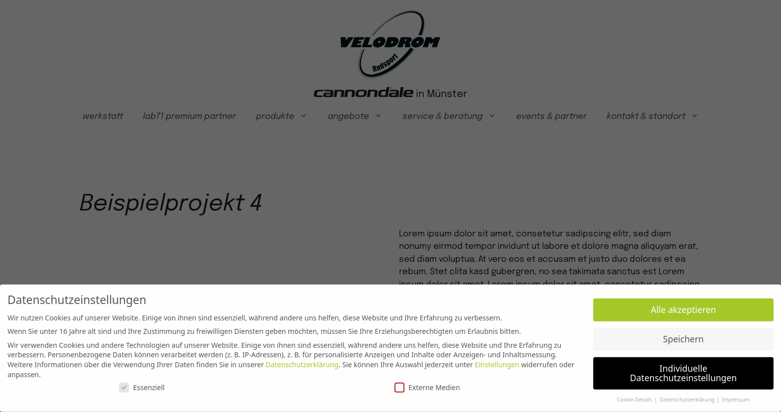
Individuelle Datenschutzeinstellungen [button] (683, 369)
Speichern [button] (683, 335)
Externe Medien (427, 384)
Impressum (736, 396)
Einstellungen (497, 361)
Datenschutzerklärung (301, 361)
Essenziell (141, 384)
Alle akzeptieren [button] (683, 306)
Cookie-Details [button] (635, 396)
